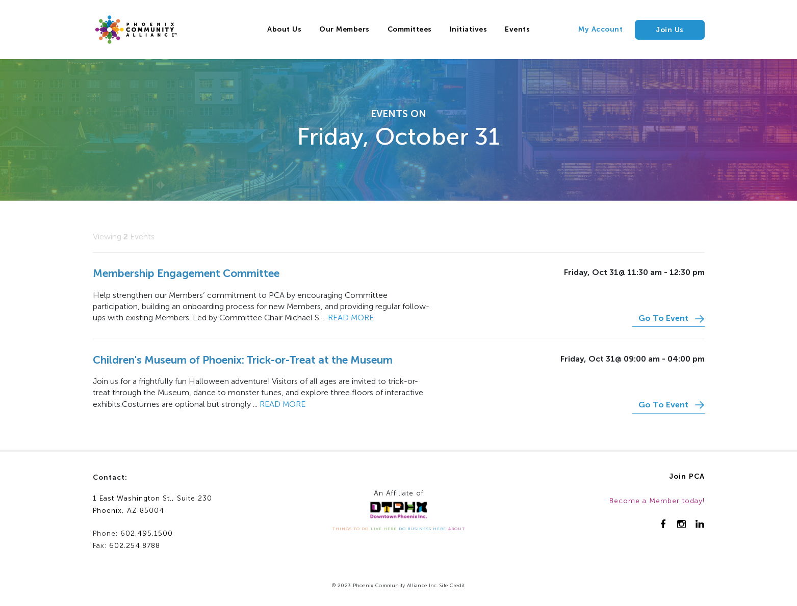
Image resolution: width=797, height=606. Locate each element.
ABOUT (456, 528)
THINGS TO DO (350, 528)
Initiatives (468, 29)
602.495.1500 (146, 533)
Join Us (670, 29)
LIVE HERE (384, 528)
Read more (351, 317)
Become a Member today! (657, 501)
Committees (410, 29)
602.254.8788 (134, 545)
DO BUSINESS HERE (422, 528)
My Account (600, 29)
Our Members (344, 29)
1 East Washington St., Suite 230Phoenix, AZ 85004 (152, 504)
